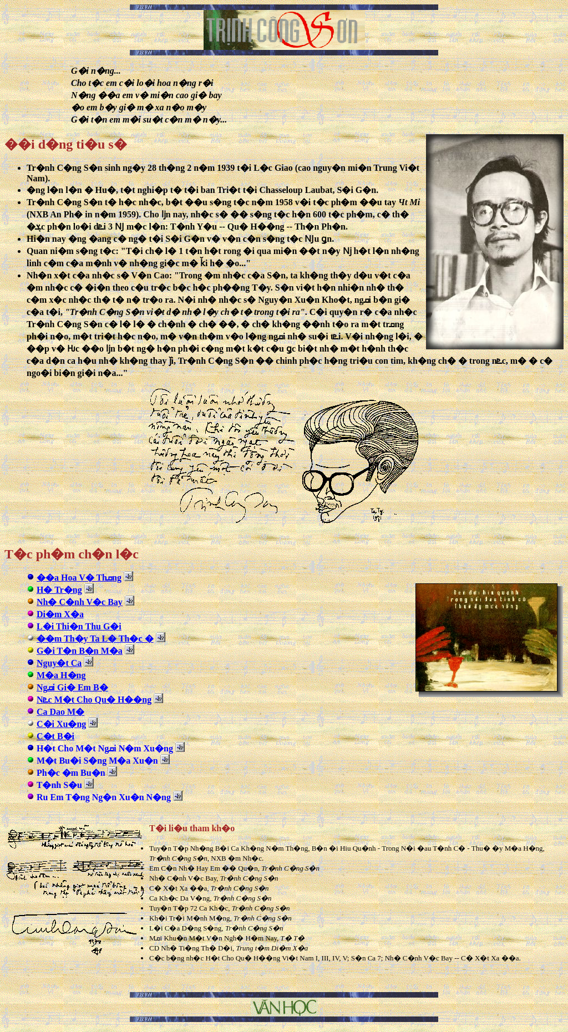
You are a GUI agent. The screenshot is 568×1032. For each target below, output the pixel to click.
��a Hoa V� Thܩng (79, 577)
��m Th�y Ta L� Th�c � (95, 638)
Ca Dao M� (60, 711)
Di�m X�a (60, 614)
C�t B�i (55, 736)
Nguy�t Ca (59, 663)
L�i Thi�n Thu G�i (79, 626)
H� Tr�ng (59, 589)
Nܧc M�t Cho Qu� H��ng (94, 699)
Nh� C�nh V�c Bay (80, 602)
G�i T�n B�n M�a (80, 650)
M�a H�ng (61, 675)
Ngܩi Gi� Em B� (72, 687)
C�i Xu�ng (61, 724)
